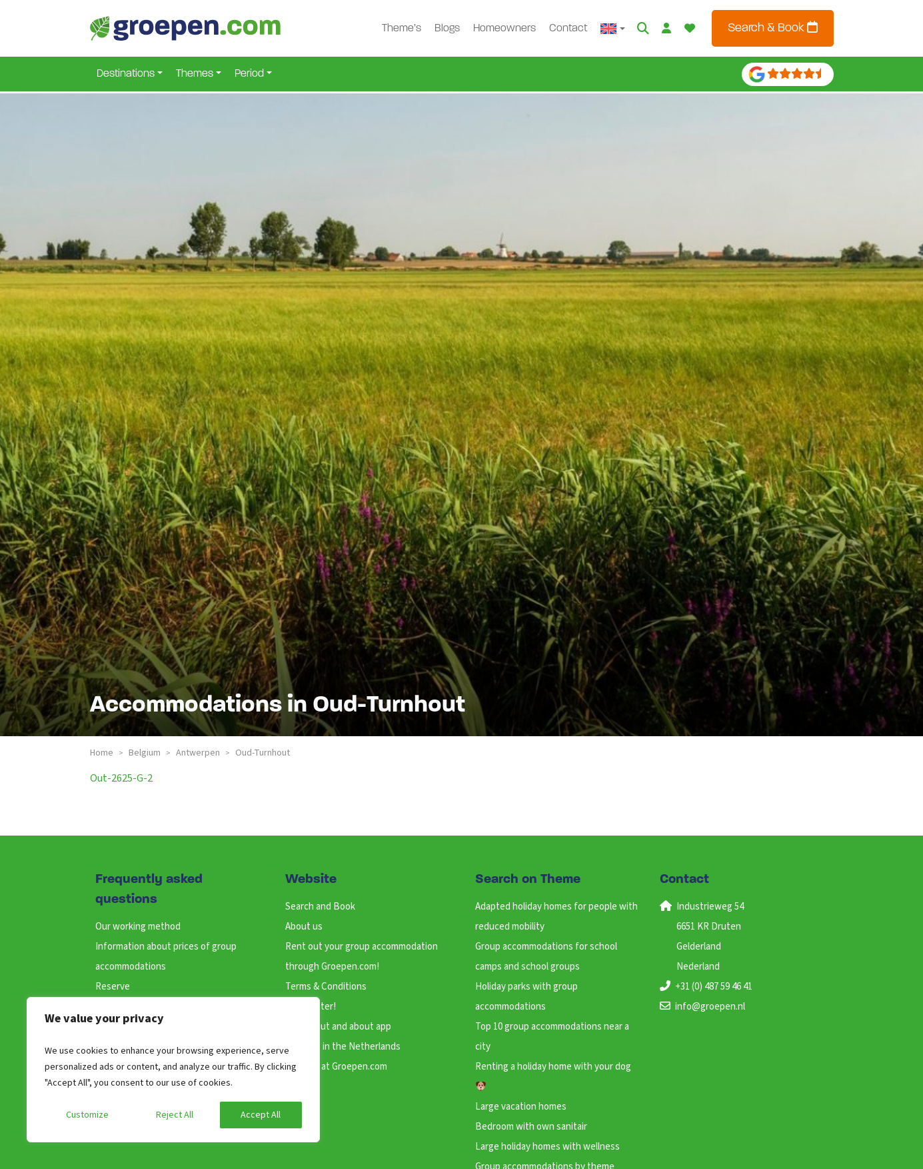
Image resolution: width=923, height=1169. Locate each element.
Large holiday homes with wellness (547, 1147)
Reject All (174, 1115)
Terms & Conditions (326, 987)
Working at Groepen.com (336, 1067)
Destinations (126, 74)
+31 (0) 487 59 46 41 (713, 987)
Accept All (261, 1115)
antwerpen (198, 753)
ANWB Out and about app (338, 1027)
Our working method (138, 927)
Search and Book (320, 907)
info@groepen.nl (710, 1007)
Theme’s (401, 28)
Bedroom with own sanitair (531, 1127)
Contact (568, 28)
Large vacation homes (520, 1107)
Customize (87, 1115)
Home (101, 753)
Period (249, 74)
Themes (194, 74)
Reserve (112, 987)
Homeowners (504, 28)
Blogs (447, 28)
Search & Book (773, 28)
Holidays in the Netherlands (343, 1047)
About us (304, 927)
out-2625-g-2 (121, 778)
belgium (145, 753)
